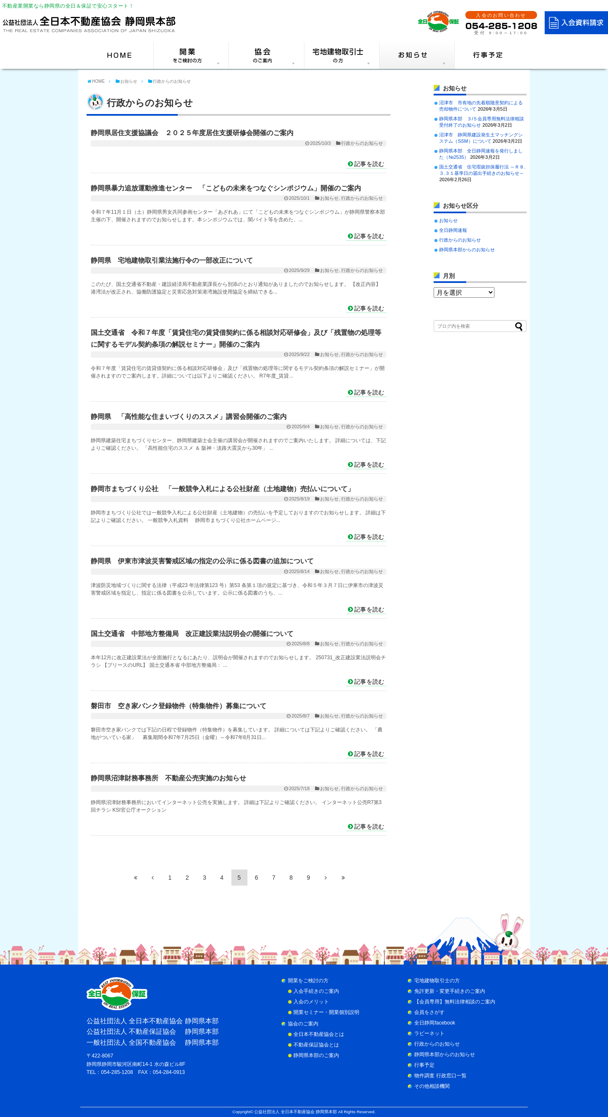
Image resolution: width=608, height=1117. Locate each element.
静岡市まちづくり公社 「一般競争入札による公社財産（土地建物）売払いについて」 (222, 488)
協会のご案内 (303, 1024)
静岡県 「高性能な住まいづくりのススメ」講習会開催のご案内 (189, 416)
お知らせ (329, 198)
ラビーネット (429, 1033)
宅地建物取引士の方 (437, 981)
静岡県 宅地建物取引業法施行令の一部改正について (172, 260)
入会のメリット (311, 1002)
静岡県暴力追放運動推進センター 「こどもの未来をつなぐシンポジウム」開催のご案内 (226, 188)
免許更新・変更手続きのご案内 (449, 991)
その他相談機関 (432, 1086)
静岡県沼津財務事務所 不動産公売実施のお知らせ (168, 778)
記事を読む (369, 163)
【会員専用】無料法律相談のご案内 (454, 1002)
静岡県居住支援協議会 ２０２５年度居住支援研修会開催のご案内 (192, 132)
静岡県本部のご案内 (316, 1055)
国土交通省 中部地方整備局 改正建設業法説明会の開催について (192, 633)
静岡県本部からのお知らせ (467, 249)
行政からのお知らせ (362, 143)
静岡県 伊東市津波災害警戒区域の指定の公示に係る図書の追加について (202, 561)
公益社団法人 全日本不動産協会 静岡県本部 (295, 1111)
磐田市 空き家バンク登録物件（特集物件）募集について (178, 705)
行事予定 (424, 1065)
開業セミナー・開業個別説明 (326, 1012)
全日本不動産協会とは (318, 1034)
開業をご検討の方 (308, 981)
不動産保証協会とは (316, 1045)
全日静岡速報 (453, 230)
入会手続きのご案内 (316, 991)
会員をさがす (429, 1012)
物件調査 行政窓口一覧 (440, 1076)
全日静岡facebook (434, 1023)
